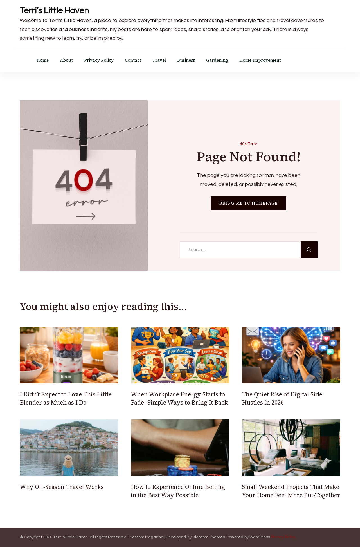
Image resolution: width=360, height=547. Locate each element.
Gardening (217, 60)
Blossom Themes (208, 537)
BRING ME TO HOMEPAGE (248, 203)
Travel (159, 60)
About (66, 60)
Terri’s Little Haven (54, 10)
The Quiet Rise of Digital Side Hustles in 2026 (282, 398)
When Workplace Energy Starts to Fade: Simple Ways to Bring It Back (179, 398)
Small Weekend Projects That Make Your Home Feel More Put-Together (291, 491)
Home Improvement (260, 60)
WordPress (259, 537)
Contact (133, 60)
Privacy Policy (99, 60)
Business (186, 60)
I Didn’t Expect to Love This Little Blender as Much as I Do (66, 398)
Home (43, 60)
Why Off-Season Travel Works (62, 487)
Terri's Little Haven (70, 537)
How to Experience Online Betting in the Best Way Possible (178, 491)
